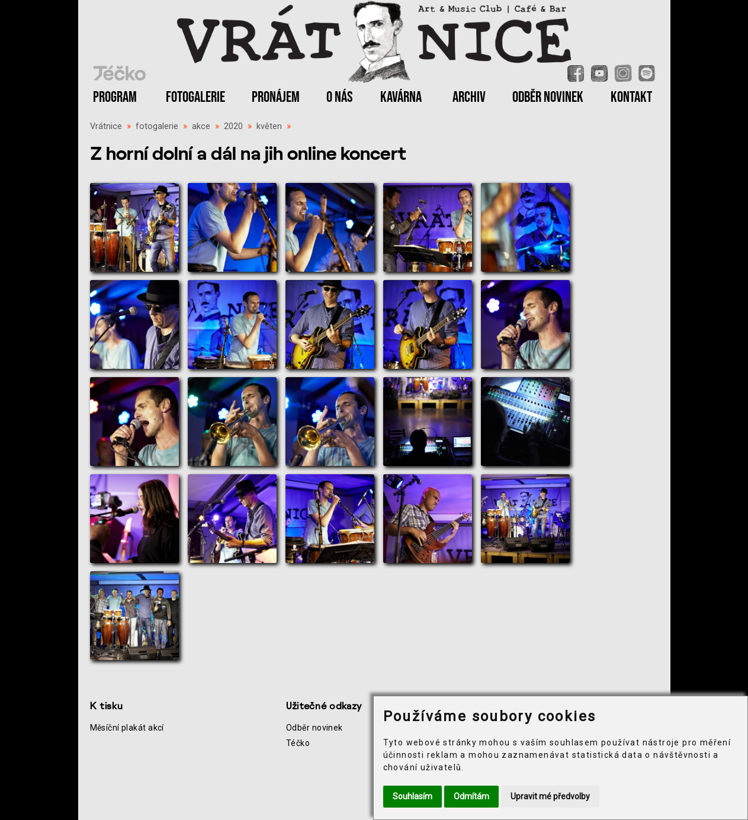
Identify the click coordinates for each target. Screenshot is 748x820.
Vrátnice (106, 126)
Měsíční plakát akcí (127, 727)
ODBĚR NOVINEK (547, 97)
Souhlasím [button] (412, 796)
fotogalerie (157, 126)
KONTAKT (631, 97)
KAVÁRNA (401, 97)
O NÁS (339, 97)
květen (269, 126)
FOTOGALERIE (195, 97)
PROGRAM (115, 97)
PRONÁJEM (276, 97)
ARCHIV (469, 97)
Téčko (298, 743)
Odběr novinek (314, 727)
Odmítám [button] (471, 796)
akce (201, 126)
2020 (233, 126)
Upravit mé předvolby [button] (550, 796)
